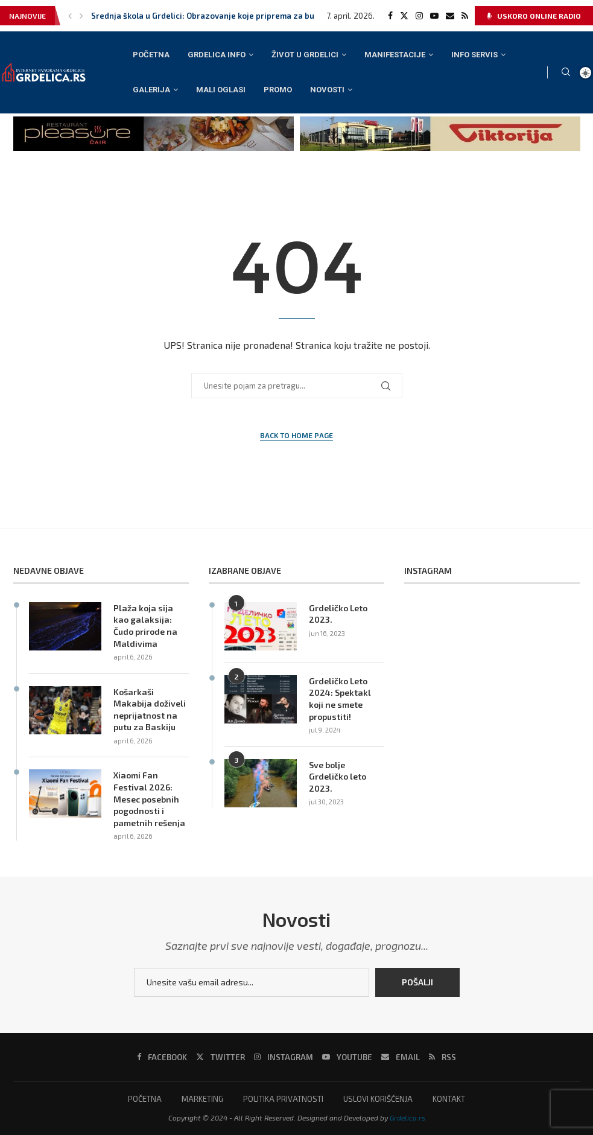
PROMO (278, 89)
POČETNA (151, 54)
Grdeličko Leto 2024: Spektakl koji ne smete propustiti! (340, 699)
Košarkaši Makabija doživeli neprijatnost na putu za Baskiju (149, 710)
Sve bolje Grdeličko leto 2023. (337, 776)
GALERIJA (151, 89)
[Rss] (465, 16)
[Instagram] (419, 16)
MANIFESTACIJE (394, 54)
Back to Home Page (296, 435)
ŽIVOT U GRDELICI (304, 54)
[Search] (566, 73)
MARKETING (202, 1099)
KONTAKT (449, 1099)
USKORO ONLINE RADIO (534, 15)
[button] (70, 15)
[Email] (450, 16)
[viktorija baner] (440, 121)
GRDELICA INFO (217, 54)
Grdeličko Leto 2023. (338, 614)
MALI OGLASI (221, 89)
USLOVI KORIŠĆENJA (378, 1099)
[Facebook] (390, 16)
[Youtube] (434, 16)
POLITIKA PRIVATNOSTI (283, 1099)
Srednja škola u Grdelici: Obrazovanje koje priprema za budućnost (218, 16)
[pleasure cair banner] (153, 121)
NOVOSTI (327, 89)
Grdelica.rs (407, 1117)
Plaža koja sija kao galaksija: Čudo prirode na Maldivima (145, 626)
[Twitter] (404, 16)
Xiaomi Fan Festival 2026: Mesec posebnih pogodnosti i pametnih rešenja (149, 798)
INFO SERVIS (474, 54)
